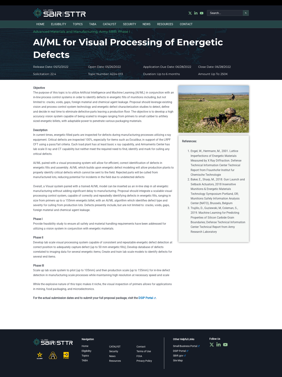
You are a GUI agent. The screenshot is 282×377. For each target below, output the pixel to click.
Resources (115, 360)
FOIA (139, 356)
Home (85, 346)
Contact (141, 346)
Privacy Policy (144, 360)
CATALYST (114, 346)
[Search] (246, 13)
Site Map (178, 360)
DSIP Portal (147, 298)
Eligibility (86, 350)
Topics (85, 355)
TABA (85, 360)
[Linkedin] (196, 13)
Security (113, 351)
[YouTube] (201, 13)
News (112, 356)
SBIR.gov (179, 355)
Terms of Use (144, 351)
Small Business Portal (186, 346)
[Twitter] (190, 13)
